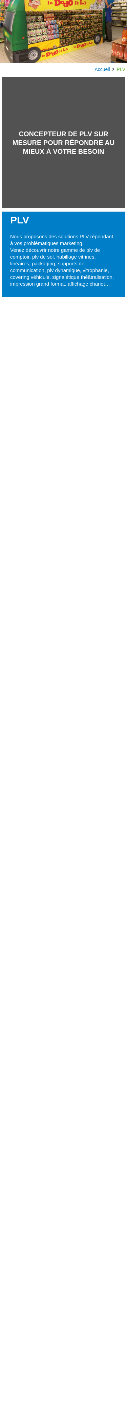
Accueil (102, 69)
